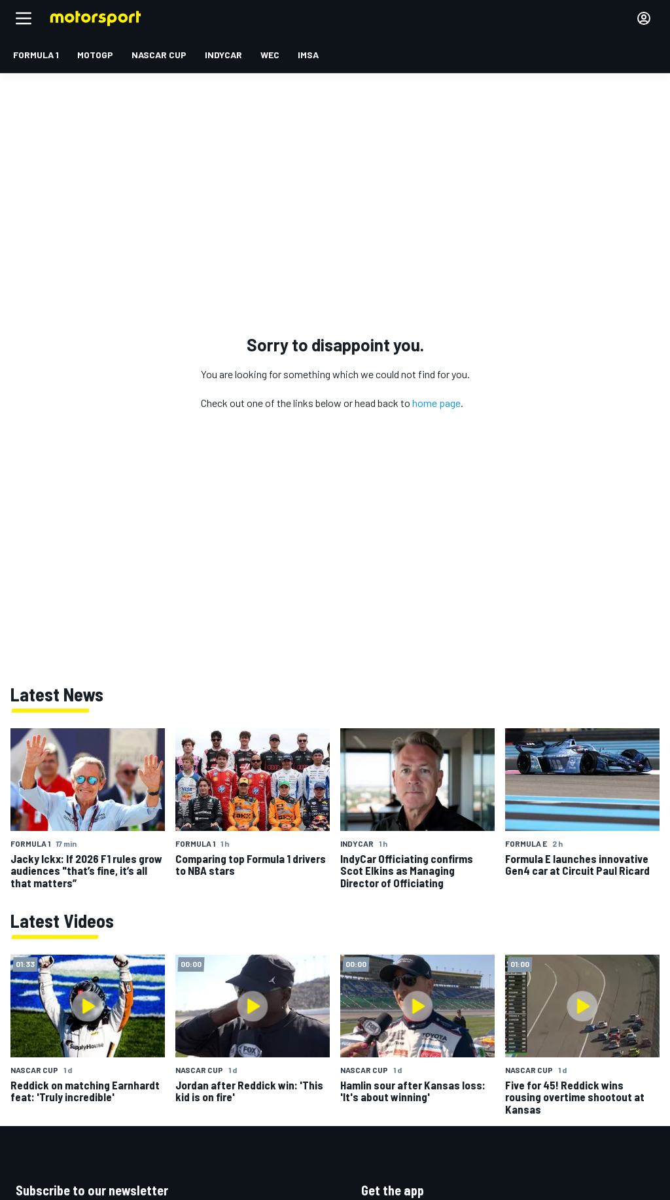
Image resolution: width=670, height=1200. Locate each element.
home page (436, 403)
